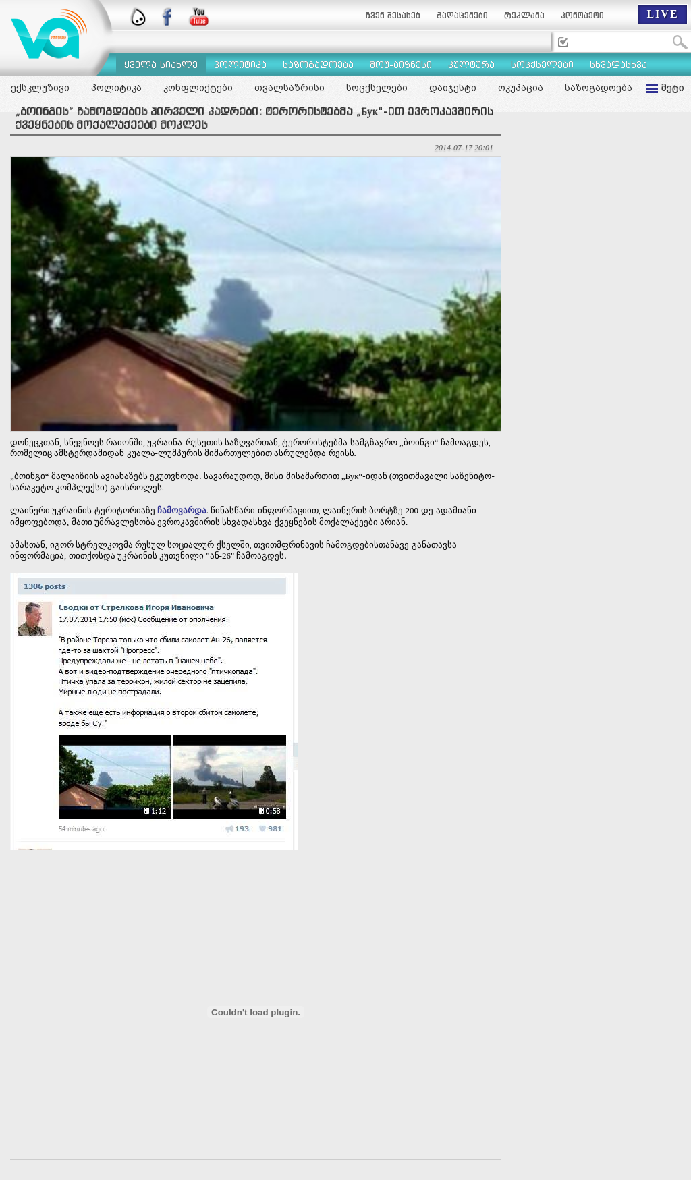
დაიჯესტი (452, 87)
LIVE (662, 14)
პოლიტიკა (116, 87)
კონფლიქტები (198, 87)
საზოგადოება (598, 87)
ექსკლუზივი (40, 87)
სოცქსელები (377, 87)
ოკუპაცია (520, 87)
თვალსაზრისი (289, 87)
